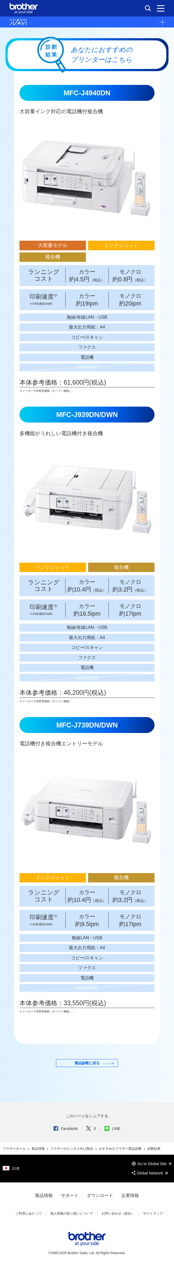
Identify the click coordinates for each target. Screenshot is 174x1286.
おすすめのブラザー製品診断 (120, 1168)
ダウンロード (100, 1215)
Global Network (150, 1192)
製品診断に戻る (87, 1074)
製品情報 (39, 1168)
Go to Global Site (151, 1183)
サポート (69, 1215)
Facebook (66, 1148)
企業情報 (130, 1215)
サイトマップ (153, 1233)
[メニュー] (160, 8)
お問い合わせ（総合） (118, 1233)
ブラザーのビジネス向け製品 (72, 1168)
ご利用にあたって (28, 1233)
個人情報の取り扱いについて (71, 1233)
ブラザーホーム (15, 1168)
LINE (112, 1148)
